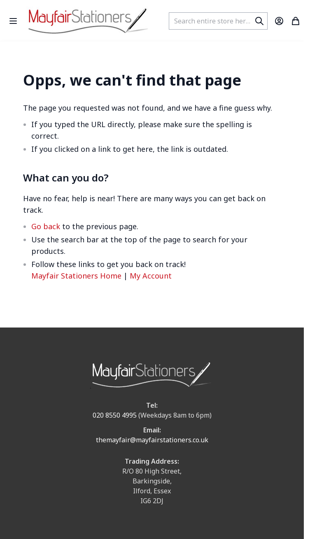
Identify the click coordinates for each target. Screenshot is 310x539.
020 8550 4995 (115, 415)
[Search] (259, 21)
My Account (151, 276)
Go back (45, 226)
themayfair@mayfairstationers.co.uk (152, 439)
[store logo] (88, 21)
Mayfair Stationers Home (76, 276)
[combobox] (218, 21)
